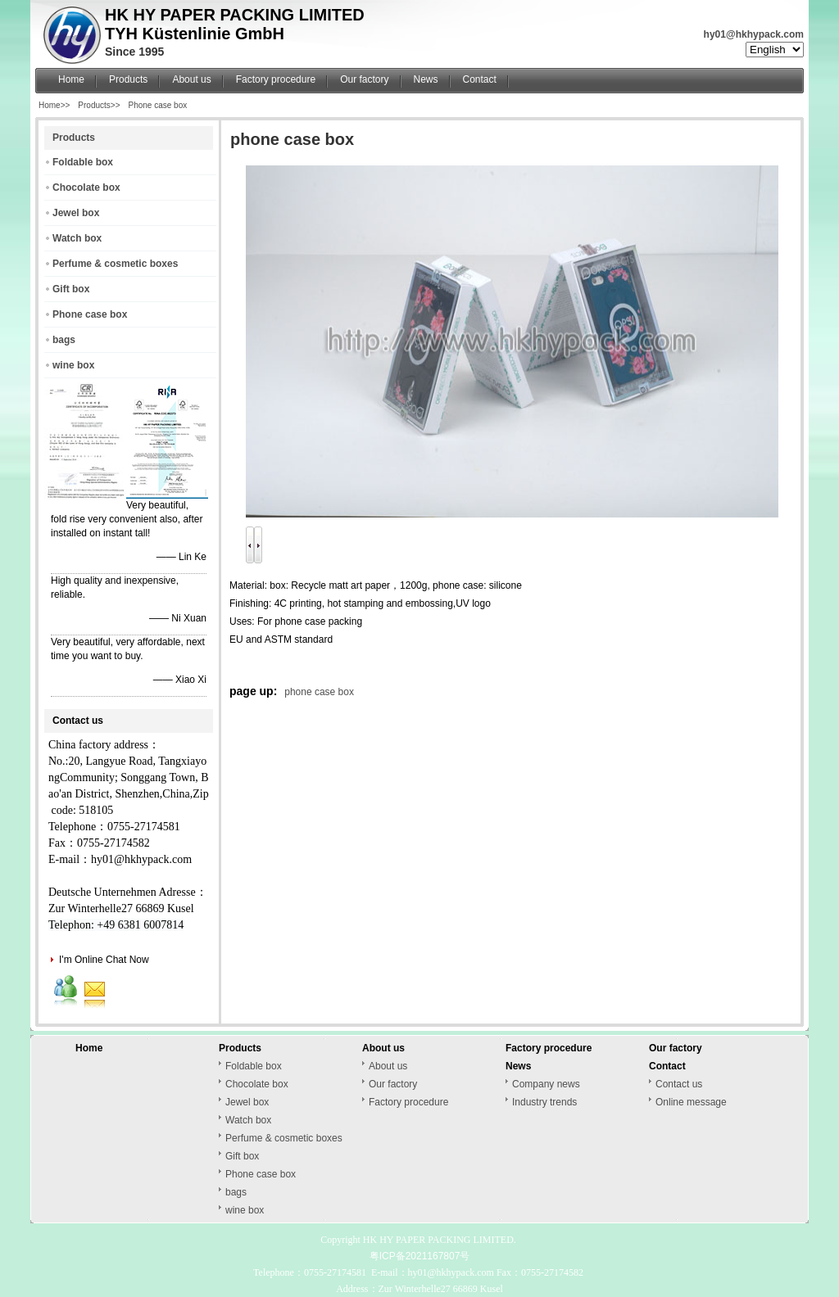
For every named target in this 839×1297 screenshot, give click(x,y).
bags (63, 340)
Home (71, 79)
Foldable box (82, 162)
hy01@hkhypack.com (754, 34)
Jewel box (75, 213)
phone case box (319, 692)
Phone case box (158, 105)
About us (191, 79)
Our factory (364, 79)
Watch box (77, 238)
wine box (73, 365)
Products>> (99, 105)
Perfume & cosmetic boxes (115, 263)
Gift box (70, 289)
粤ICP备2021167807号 (420, 1256)
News (426, 79)
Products (128, 79)
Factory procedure (275, 79)
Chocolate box (86, 187)
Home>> (54, 105)
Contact (480, 79)
